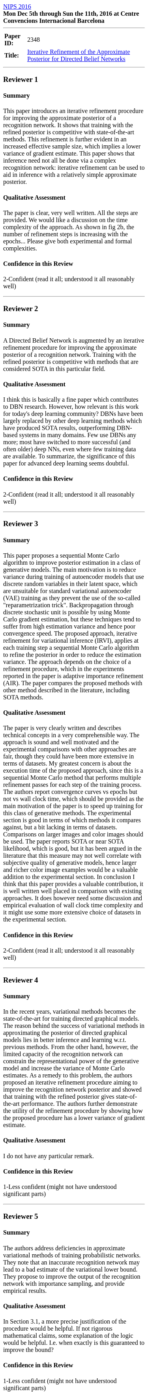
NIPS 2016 (17, 6)
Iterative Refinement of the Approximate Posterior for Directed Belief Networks (78, 55)
